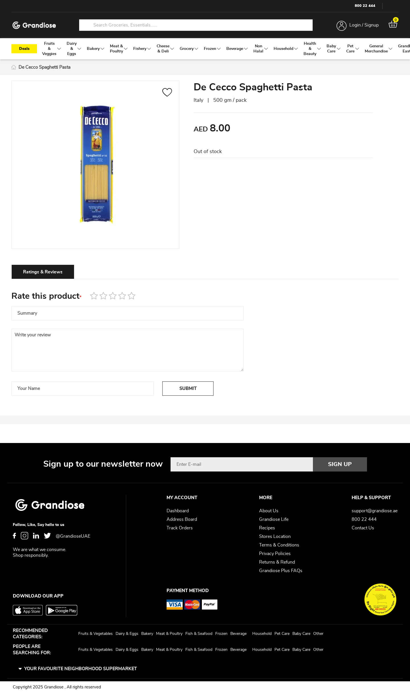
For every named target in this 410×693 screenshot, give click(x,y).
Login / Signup (364, 25)
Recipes (267, 528)
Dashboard (178, 511)
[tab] (42, 272)
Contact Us (363, 528)
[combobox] (196, 25)
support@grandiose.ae (374, 511)
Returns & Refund (277, 562)
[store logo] (34, 25)
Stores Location (275, 536)
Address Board (182, 519)
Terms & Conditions (279, 545)
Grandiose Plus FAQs (280, 570)
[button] (167, 93)
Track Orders (180, 528)
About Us (268, 511)
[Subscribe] (340, 464)
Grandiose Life (273, 519)
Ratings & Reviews (43, 272)
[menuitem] (49, 48)
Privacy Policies (275, 553)
